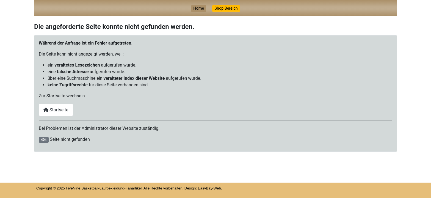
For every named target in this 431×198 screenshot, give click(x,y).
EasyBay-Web (209, 188)
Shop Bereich (225, 8)
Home (198, 8)
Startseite (55, 109)
